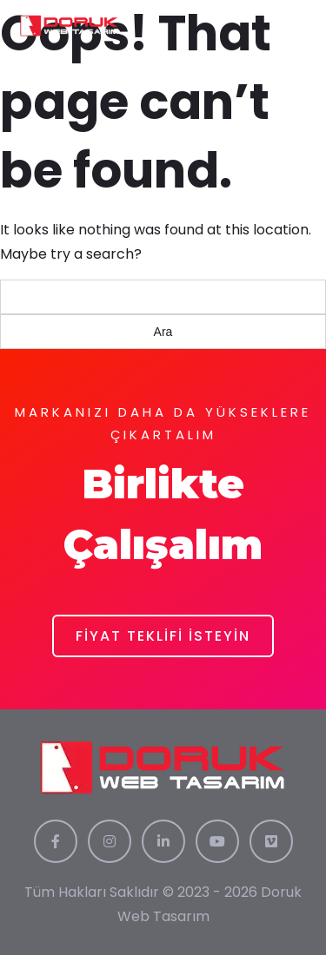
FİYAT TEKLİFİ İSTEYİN (163, 636)
